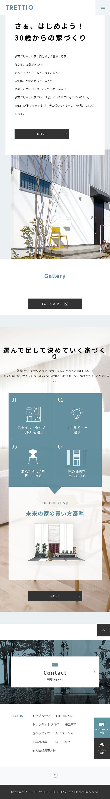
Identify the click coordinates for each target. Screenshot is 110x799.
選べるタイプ (41, 733)
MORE (42, 134)
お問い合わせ (61, 742)
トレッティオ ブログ (45, 724)
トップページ (41, 715)
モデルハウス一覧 (101, 731)
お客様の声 (39, 742)
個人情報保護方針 (44, 750)
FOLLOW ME (52, 303)
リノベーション (66, 733)
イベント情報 (101, 752)
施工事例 (71, 724)
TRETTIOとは (64, 715)
